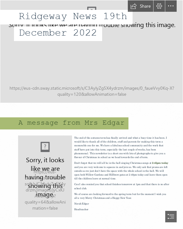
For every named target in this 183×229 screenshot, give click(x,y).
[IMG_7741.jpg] (91, 51)
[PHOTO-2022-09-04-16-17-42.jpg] (45, 176)
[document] (91, 114)
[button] (140, 6)
